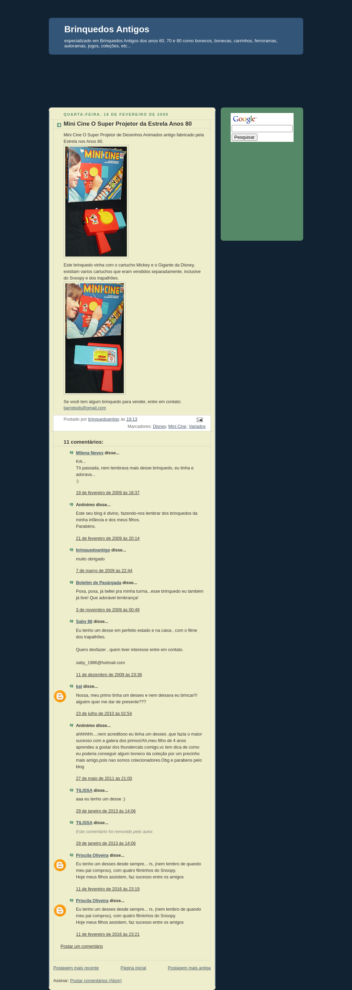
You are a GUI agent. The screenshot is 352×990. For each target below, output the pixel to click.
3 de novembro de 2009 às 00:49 (108, 609)
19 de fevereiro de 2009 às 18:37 (108, 492)
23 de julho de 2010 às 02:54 (104, 713)
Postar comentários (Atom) (96, 980)
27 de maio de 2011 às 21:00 (104, 778)
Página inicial (133, 968)
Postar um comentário (81, 946)
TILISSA (84, 790)
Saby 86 (84, 621)
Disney (159, 426)
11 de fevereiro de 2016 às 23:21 (108, 934)
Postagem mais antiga (189, 968)
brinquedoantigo (93, 550)
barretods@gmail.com (85, 408)
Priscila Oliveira (92, 855)
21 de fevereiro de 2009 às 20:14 (108, 538)
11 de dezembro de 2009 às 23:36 (109, 674)
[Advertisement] (176, 67)
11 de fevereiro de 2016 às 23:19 (108, 889)
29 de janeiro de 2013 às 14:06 (106, 811)
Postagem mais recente (76, 968)
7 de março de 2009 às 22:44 (104, 570)
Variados (197, 426)
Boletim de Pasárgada (98, 582)
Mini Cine (177, 426)
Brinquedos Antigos (106, 29)
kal (79, 686)
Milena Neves (89, 453)
